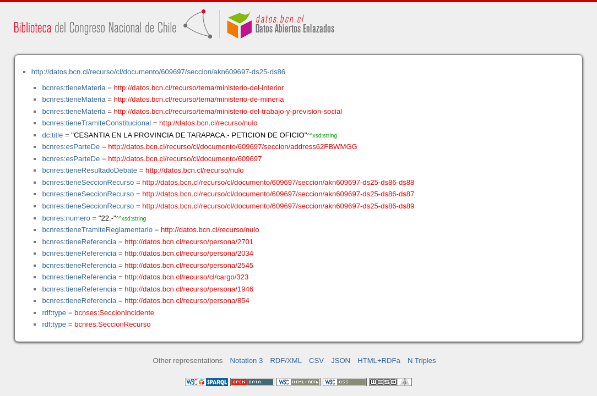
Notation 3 (246, 360)
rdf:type (54, 313)
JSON (340, 360)
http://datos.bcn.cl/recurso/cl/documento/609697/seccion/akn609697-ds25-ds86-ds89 (278, 206)
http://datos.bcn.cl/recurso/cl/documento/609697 (185, 159)
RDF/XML (286, 360)
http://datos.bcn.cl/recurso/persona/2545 (188, 265)
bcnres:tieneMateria (73, 88)
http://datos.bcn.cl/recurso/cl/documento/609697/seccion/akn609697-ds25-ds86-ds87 (278, 194)
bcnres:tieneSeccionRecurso (88, 182)
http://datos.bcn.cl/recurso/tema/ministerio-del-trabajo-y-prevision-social (228, 111)
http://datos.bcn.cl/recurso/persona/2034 (188, 253)
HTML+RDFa (378, 360)
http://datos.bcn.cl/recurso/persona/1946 (188, 289)
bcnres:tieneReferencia (79, 242)
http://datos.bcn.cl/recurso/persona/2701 (188, 242)
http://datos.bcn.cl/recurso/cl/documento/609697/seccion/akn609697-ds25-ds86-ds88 (278, 182)
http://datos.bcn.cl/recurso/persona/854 (186, 300)
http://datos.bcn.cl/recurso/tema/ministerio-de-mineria (199, 99)
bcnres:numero (66, 218)
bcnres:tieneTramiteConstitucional (96, 123)
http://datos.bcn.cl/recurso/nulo (208, 123)
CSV (316, 360)
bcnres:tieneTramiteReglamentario (97, 230)
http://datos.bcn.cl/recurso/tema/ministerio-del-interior (199, 88)
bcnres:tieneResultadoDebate (89, 170)
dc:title (52, 135)
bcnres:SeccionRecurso (112, 324)
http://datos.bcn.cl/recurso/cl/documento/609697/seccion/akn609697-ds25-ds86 (158, 72)
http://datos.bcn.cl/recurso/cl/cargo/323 (186, 277)
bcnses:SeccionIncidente (114, 313)
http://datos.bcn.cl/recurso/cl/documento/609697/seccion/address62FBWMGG (232, 146)
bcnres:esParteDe (71, 146)
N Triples (422, 360)
